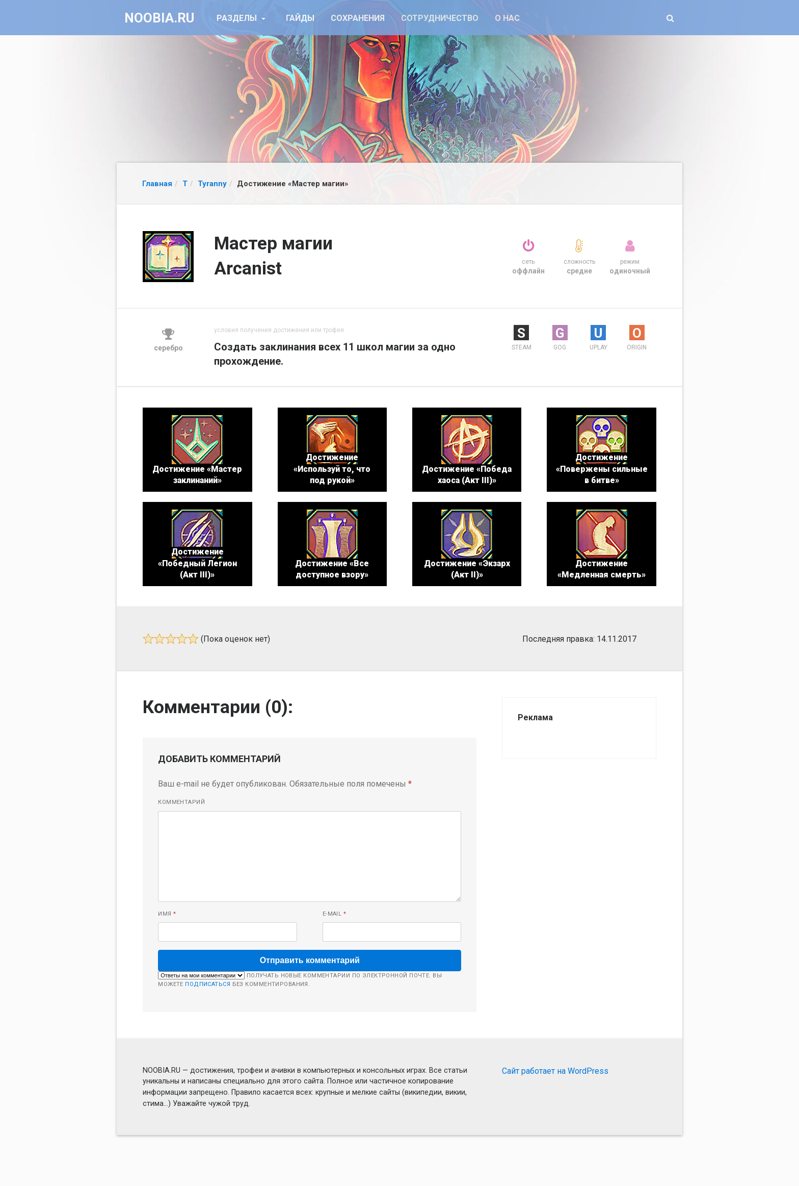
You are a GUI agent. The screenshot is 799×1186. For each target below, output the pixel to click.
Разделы (238, 18)
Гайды (300, 18)
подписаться (207, 984)
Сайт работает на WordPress (555, 1071)
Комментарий (181, 802)
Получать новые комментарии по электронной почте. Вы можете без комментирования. (300, 979)
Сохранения (358, 18)
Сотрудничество (439, 18)
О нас (507, 18)
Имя (167, 914)
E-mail (335, 914)
